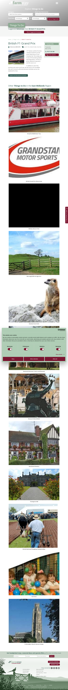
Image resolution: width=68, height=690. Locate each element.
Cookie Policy (38, 684)
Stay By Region (26, 670)
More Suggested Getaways (34, 31)
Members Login (55, 663)
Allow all (55, 359)
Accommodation (26, 668)
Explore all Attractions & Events (18, 75)
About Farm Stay (39, 670)
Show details (59, 354)
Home (9, 39)
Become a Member (54, 661)
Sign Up (52, 655)
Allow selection (34, 359)
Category (11, 12)
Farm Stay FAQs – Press (41, 675)
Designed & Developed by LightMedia (39, 686)
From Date (11, 18)
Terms (45, 684)
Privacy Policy (30, 684)
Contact (50, 684)
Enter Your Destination (41, 12)
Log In (27, 686)
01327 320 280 (49, 51)
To (30, 18)
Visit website (51, 54)
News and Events (40, 668)
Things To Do (16, 39)
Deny (13, 359)
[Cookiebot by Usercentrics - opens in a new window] (59, 330)
